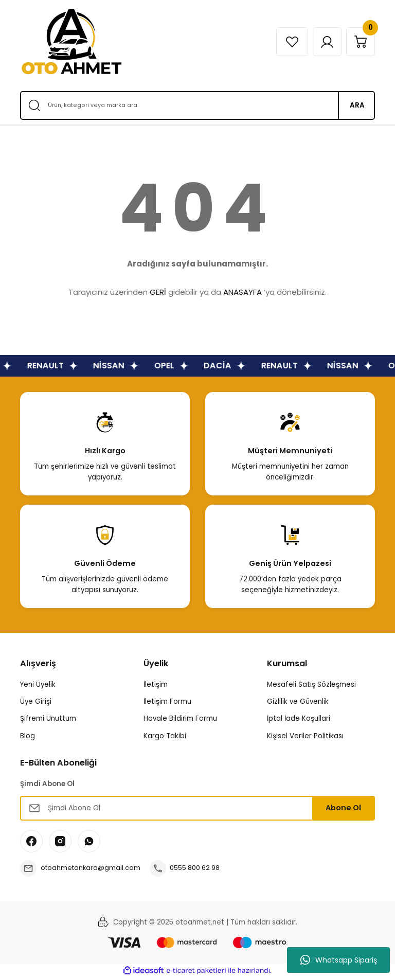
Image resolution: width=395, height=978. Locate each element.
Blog (27, 736)
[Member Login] (322, 41)
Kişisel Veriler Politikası (305, 736)
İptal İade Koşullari (298, 718)
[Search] (197, 105)
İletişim (155, 684)
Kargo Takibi (164, 736)
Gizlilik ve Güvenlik (298, 701)
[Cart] (359, 41)
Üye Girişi (35, 701)
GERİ (158, 292)
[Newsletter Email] (197, 808)
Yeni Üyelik (38, 684)
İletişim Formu (167, 701)
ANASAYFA (242, 292)
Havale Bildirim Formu (180, 718)
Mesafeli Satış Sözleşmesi (311, 684)
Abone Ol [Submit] (343, 808)
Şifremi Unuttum (48, 718)
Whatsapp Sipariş (338, 960)
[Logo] (71, 42)
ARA (357, 105)
